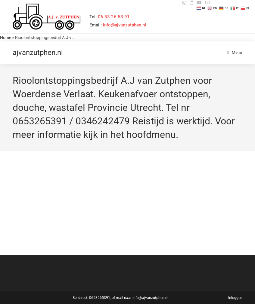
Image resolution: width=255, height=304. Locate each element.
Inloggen (235, 297)
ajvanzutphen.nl (38, 52)
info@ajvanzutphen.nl (150, 298)
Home (5, 37)
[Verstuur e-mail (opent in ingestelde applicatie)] (207, 2)
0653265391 (99, 298)
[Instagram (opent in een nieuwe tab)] (184, 2)
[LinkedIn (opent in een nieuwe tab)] (191, 2)
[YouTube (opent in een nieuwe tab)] (199, 2)
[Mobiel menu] (234, 52)
